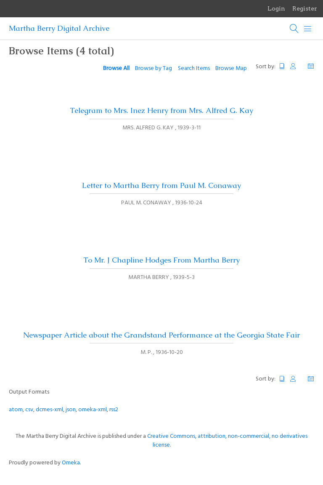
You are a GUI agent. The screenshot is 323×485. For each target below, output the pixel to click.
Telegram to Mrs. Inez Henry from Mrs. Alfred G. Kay (161, 110)
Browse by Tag (153, 68)
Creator (296, 66)
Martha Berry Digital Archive (59, 28)
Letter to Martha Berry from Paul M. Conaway (161, 185)
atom (16, 410)
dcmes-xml (49, 410)
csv (29, 410)
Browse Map (231, 68)
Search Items (194, 68)
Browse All (116, 68)
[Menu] (308, 28)
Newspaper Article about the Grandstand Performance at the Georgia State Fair (161, 335)
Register (304, 8)
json (71, 410)
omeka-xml (92, 410)
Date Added (310, 66)
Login (276, 8)
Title (282, 66)
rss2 (113, 410)
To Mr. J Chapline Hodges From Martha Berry (161, 260)
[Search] (294, 28)
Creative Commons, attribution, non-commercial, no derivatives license (227, 440)
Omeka (71, 463)
